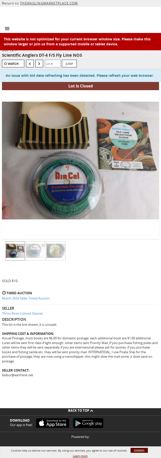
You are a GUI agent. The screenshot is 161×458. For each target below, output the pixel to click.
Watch (13, 64)
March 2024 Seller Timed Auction (26, 298)
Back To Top (80, 410)
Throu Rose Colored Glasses (22, 313)
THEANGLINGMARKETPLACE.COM (49, 3)
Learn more (80, 456)
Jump (69, 64)
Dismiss (139, 450)
